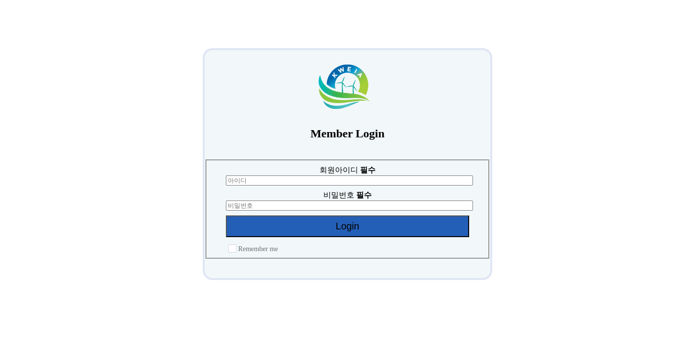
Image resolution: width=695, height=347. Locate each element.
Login (348, 226)
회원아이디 (347, 170)
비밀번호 (347, 195)
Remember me (253, 249)
